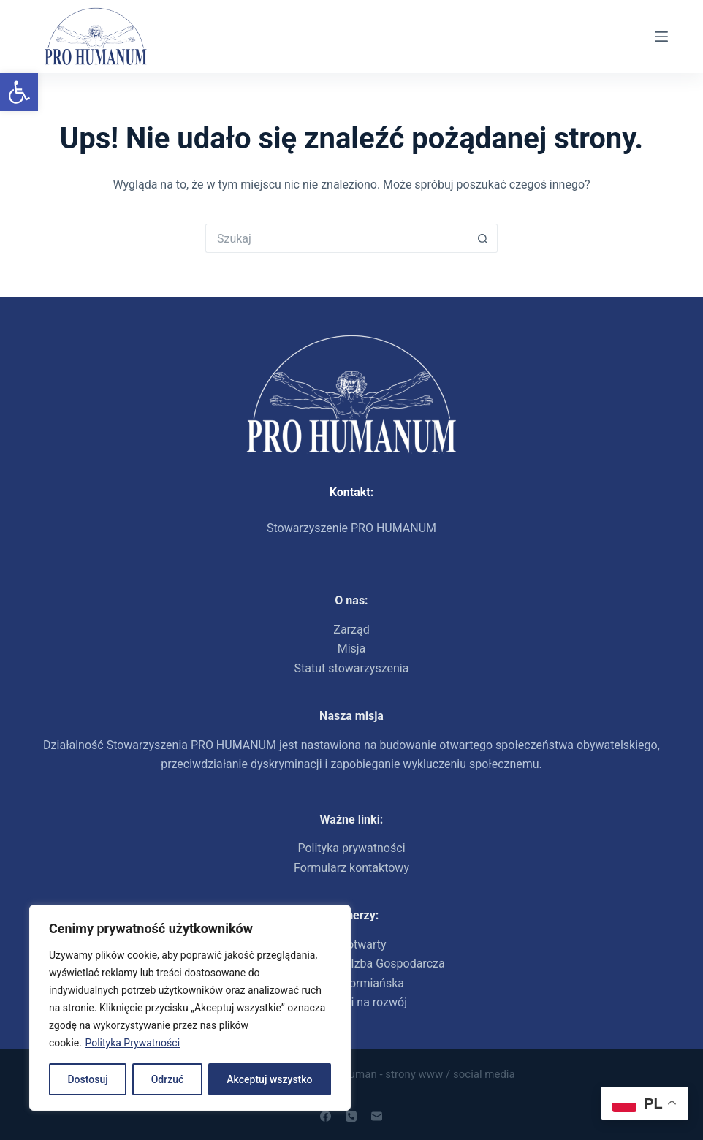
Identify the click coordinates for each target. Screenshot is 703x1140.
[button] (19, 92)
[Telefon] (351, 1116)
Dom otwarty (351, 944)
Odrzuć (167, 1079)
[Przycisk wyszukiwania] (483, 238)
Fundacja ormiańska (351, 983)
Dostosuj (87, 1079)
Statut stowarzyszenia (351, 668)
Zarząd (351, 629)
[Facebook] (325, 1116)
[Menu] (661, 36)
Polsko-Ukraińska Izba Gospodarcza (351, 963)
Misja (352, 649)
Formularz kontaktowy (351, 868)
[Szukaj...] (336, 238)
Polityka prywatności (351, 848)
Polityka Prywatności (132, 1043)
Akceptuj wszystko (269, 1079)
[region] (190, 1008)
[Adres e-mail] (376, 1116)
